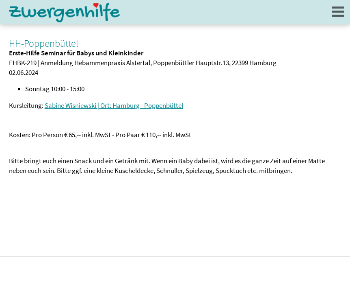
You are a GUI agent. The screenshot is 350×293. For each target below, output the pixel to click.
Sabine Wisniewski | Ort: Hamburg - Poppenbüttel (114, 105)
